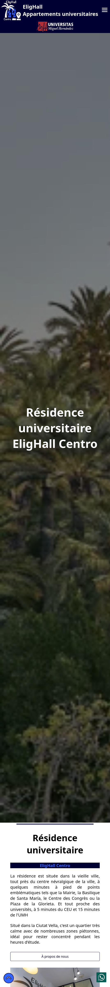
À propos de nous (55, 956)
